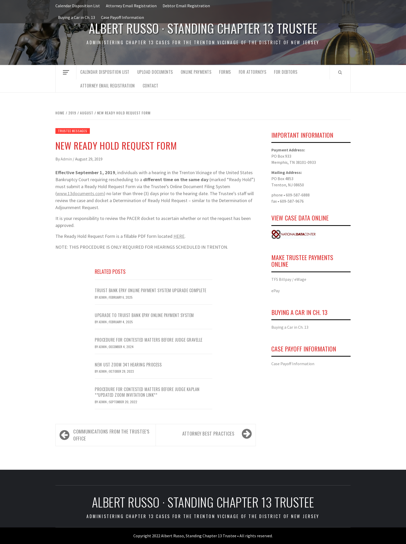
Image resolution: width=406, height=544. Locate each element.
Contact (150, 86)
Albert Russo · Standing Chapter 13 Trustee (203, 28)
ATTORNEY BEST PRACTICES (208, 433)
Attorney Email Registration (131, 5)
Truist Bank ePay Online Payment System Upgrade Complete (150, 290)
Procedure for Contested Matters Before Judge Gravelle (148, 340)
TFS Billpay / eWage (288, 279)
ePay (275, 290)
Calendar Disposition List (77, 5)
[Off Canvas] (66, 72)
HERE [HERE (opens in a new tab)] (179, 236)
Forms (225, 72)
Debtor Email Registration (186, 5)
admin (103, 346)
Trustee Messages (72, 131)
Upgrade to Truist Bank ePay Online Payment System (144, 315)
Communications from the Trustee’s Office (111, 435)
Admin (67, 158)
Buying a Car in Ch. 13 (76, 17)
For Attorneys (252, 72)
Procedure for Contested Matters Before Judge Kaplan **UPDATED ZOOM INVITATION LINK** (147, 392)
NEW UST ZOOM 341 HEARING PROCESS (128, 365)
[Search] (340, 72)
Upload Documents (155, 72)
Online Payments (196, 72)
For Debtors (286, 72)
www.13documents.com (80, 193)
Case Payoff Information (122, 17)
